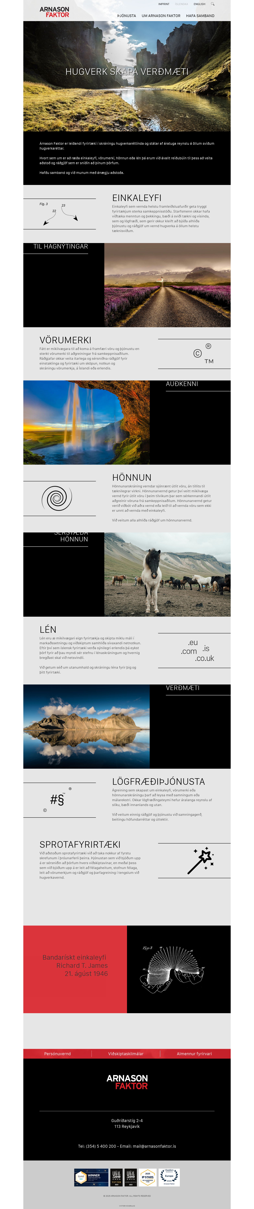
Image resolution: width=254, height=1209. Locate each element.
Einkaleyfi (137, 197)
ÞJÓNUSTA (126, 15)
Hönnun (132, 477)
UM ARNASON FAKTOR (161, 15)
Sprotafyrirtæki (80, 844)
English (199, 4)
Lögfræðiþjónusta (158, 781)
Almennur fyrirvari (194, 1053)
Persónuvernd (57, 1053)
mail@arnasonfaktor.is (154, 1146)
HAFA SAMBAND (200, 15)
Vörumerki (66, 340)
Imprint (163, 4)
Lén (48, 629)
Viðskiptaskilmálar (126, 1053)
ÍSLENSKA (181, 4)
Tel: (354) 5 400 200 (97, 1146)
